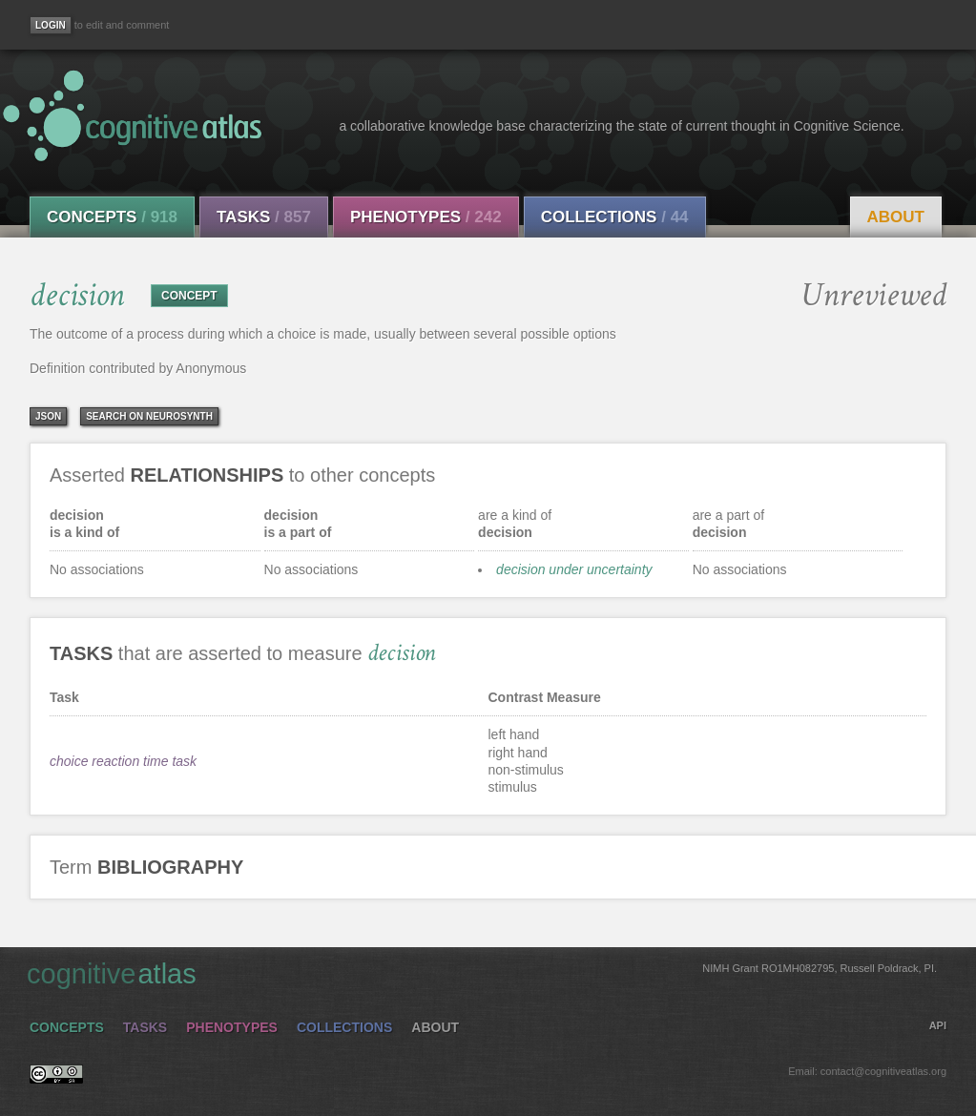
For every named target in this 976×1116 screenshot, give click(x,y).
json (48, 416)
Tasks (264, 217)
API (937, 1025)
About (895, 217)
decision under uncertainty (574, 569)
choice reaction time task (123, 761)
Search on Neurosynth (149, 416)
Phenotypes (426, 217)
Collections (615, 217)
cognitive (482, 973)
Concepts (112, 217)
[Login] (51, 25)
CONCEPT (189, 295)
